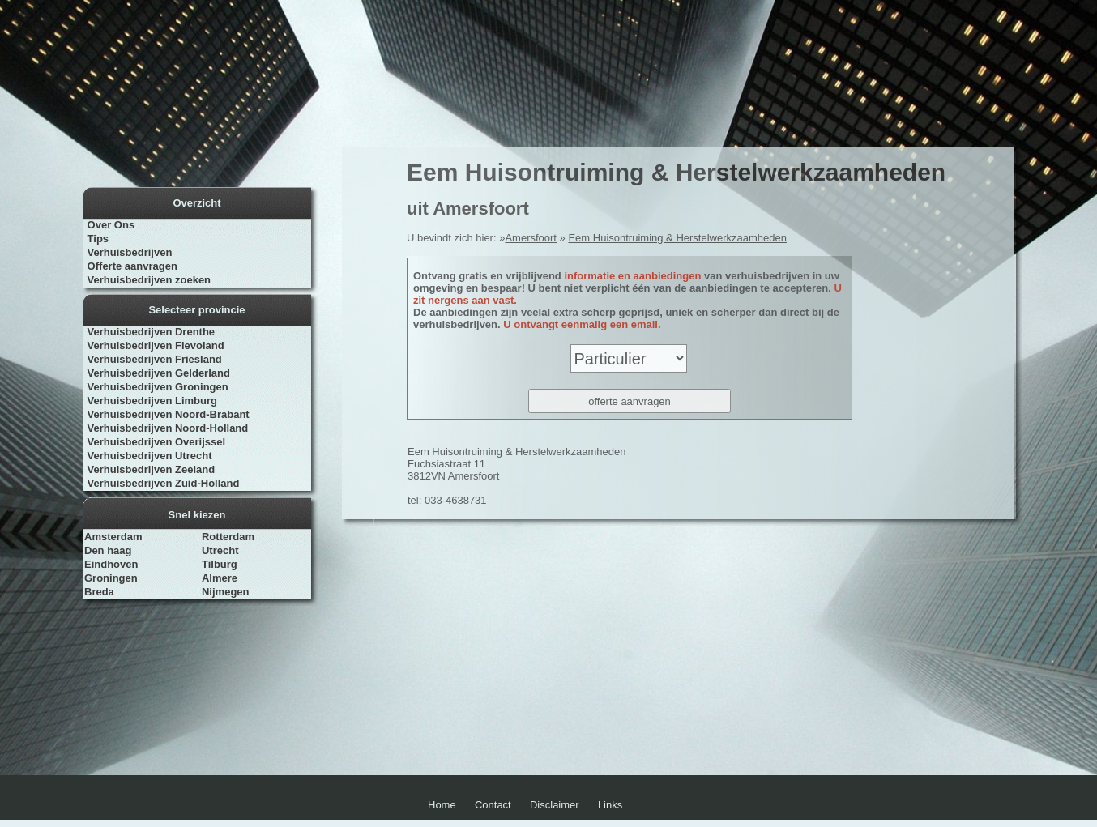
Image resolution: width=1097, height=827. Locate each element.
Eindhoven (111, 564)
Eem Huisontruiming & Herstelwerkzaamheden (677, 238)
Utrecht (220, 550)
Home (442, 805)
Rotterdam (228, 537)
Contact (493, 805)
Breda (99, 592)
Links (610, 805)
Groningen (111, 578)
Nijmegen (226, 592)
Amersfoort (531, 238)
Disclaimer (554, 805)
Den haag (108, 550)
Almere (219, 578)
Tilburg (219, 564)
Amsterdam (113, 537)
